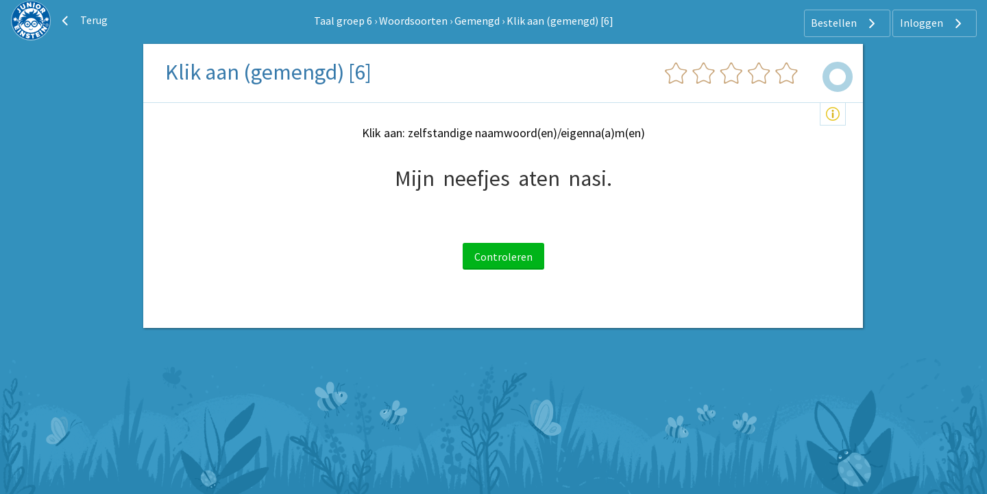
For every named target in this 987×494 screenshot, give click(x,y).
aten (539, 178)
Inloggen (932, 23)
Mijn (415, 178)
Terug (83, 20)
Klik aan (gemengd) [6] (560, 20)
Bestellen (845, 23)
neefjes (476, 178)
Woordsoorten (413, 20)
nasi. (590, 178)
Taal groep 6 (343, 20)
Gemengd (477, 20)
